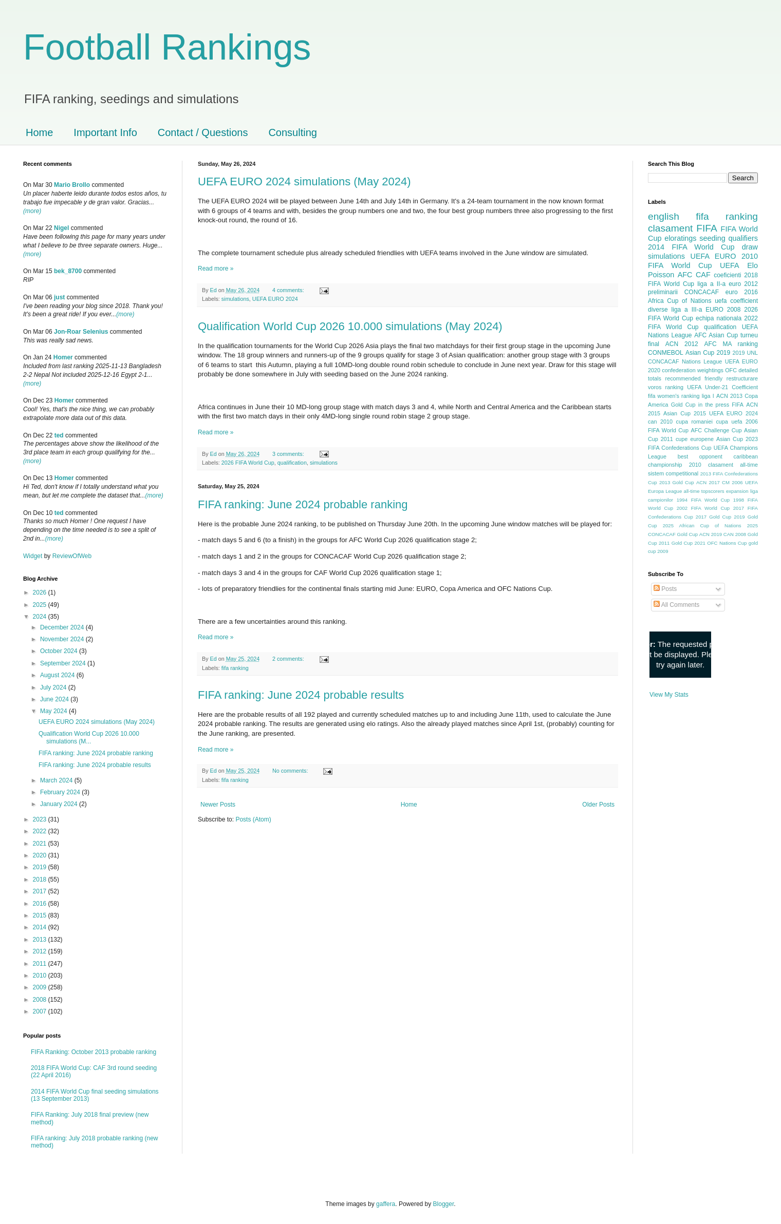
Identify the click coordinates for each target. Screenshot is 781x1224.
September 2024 (63, 663)
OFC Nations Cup (727, 543)
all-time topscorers (704, 491)
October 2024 (59, 651)
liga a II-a (711, 284)
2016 (40, 903)
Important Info (105, 132)
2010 (40, 975)
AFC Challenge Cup (716, 430)
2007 (40, 1011)
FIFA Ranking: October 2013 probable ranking (93, 1052)
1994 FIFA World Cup (703, 500)
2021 (40, 843)
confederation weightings (692, 370)
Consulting (292, 132)
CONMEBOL (665, 352)
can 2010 (660, 421)
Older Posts (598, 804)
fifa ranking (235, 668)
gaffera (385, 1204)
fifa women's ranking (674, 396)
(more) (32, 211)
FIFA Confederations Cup (680, 448)
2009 (40, 987)
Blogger (443, 1204)
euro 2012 (743, 284)
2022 (40, 831)
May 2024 (54, 711)
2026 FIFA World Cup (247, 463)
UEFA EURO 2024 (275, 299)
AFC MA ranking (731, 344)
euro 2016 (742, 292)
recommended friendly (694, 378)
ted (59, 435)
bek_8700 (68, 271)
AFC (685, 275)
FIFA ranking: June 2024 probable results (301, 694)
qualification (292, 463)
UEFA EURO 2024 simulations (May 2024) (304, 181)
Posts (665, 588)
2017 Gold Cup (713, 517)
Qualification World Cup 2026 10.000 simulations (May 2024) (350, 326)
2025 (40, 604)
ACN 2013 (729, 396)
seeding (712, 238)
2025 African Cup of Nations (702, 525)
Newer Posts (217, 804)
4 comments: (289, 290)
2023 (40, 819)
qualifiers (743, 238)
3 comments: (289, 454)
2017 (40, 891)
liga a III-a (687, 309)
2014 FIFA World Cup (691, 247)
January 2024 (59, 804)
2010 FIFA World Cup (703, 261)
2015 (40, 915)
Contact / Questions (203, 132)
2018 (40, 879)
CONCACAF (701, 292)
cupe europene (695, 439)
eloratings (680, 238)
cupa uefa (729, 421)
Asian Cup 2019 (707, 352)
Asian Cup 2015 (684, 413)
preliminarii (663, 292)
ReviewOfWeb (71, 556)
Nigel (61, 228)
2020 (40, 855)
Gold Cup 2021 (688, 543)
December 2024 (63, 627)
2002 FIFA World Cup (703, 508)
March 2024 (57, 780)
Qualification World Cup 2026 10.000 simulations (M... (89, 737)
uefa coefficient (736, 300)
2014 (40, 927)
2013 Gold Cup (676, 482)
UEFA (729, 265)
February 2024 (61, 792)
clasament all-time (733, 465)
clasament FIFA (682, 228)
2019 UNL (745, 353)
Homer (63, 357)
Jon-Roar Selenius (81, 331)
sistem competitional (673, 473)
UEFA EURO (713, 256)
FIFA (737, 404)
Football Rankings (167, 47)
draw (750, 247)
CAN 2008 (734, 534)
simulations (235, 299)
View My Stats (669, 694)
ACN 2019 (710, 534)
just (59, 297)
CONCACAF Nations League (685, 361)
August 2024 (58, 675)
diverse (658, 309)
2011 (40, 963)
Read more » (215, 268)
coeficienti (727, 275)
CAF (703, 275)
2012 (40, 951)
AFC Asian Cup (716, 335)
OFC (731, 370)
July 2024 (54, 687)
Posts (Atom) (253, 819)
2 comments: (289, 659)
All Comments (676, 604)
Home (39, 132)
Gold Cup (683, 404)
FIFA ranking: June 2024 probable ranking (303, 504)
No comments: (291, 771)
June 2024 (55, 699)
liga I (708, 396)
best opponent (700, 456)
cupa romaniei (694, 421)
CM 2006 (732, 482)
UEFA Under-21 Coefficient (722, 387)
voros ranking (665, 387)
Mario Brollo (72, 184)
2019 (40, 867)
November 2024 (63, 639)
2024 (40, 616)
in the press (713, 404)
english (663, 216)
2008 (40, 999)
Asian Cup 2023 (737, 439)
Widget (33, 556)
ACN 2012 (681, 344)
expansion (737, 491)
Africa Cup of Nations (679, 300)
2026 (40, 592)
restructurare (742, 378)
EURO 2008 (722, 309)
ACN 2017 (708, 482)
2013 (40, 939)
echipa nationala (718, 318)
